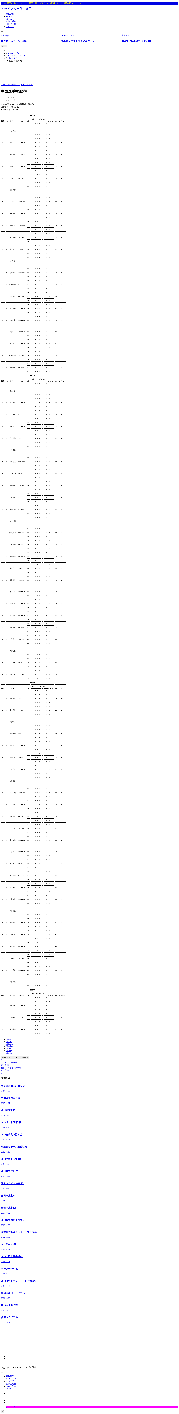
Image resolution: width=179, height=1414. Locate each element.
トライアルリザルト (10, 85)
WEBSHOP (11, 16)
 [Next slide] (5, 46)
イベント (10, 27)
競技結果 (10, 14)
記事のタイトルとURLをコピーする (15, 1057)
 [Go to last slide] (2, 46)
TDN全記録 (11, 24)
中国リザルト (27, 85)
